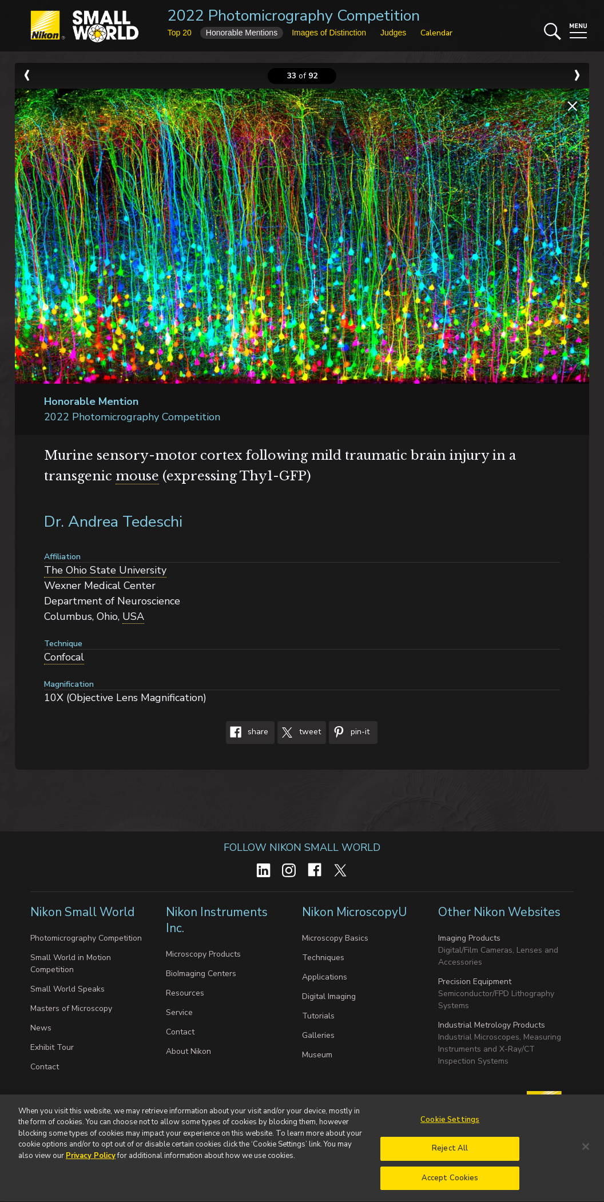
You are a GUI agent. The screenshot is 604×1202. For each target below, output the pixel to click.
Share (247, 732)
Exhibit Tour (52, 1047)
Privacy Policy (91, 1160)
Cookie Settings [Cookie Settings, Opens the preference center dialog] (449, 1124)
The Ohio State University (105, 570)
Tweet (299, 732)
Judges (393, 32)
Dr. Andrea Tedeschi (113, 521)
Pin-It (349, 732)
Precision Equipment (474, 981)
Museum (317, 1054)
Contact (44, 1066)
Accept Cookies (450, 1183)
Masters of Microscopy (71, 1008)
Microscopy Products (203, 954)
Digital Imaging (329, 996)
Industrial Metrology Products (491, 1025)
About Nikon (188, 1051)
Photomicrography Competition (86, 938)
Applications (324, 977)
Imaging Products (469, 938)
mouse (137, 476)
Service (179, 1012)
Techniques (323, 957)
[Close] (585, 1151)
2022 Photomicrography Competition (294, 15)
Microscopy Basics (335, 938)
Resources (185, 993)
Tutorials (318, 1015)
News (40, 1027)
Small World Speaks (67, 989)
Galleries (318, 1035)
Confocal (64, 657)
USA (133, 616)
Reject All (450, 1153)
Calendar (436, 32)
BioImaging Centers (201, 973)
